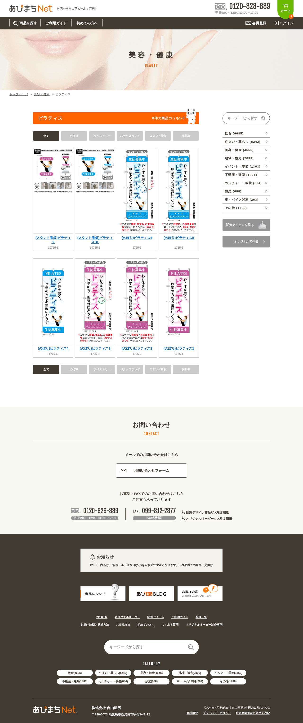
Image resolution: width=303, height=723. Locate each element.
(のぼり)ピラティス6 (137, 238)
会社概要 (192, 713)
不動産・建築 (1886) (241, 175)
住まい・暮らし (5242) (242, 141)
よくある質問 (169, 624)
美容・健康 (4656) (239, 150)
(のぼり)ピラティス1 (179, 348)
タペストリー (102, 136)
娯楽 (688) (233, 191)
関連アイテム (155, 617)
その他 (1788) (236, 208)
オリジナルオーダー (127, 617)
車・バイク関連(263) (190, 681)
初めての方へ (145, 624)
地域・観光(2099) (190, 673)
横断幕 (186, 136)
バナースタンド (130, 136)
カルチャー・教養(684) (113, 681)
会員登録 (259, 23)
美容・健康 (41, 94)
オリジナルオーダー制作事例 (204, 624)
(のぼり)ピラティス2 (137, 348)
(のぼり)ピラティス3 (95, 348)
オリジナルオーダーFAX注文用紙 (209, 518)
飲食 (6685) (234, 133)
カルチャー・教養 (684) (243, 183)
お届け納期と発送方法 (94, 624)
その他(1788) (228, 681)
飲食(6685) (75, 673)
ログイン (286, 23)
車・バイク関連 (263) (241, 199)
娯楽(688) (151, 681)
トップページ (18, 94)
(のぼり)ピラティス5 (179, 238)
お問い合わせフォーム (145, 470)
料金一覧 (201, 617)
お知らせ (101, 617)
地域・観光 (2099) (239, 158)
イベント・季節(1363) (228, 673)
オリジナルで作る (249, 241)
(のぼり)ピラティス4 (53, 348)
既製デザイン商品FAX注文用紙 (207, 512)
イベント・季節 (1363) (242, 166)
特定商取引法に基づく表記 (253, 713)
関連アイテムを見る (240, 225)
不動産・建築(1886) (75, 681)
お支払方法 (123, 624)
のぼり (74, 136)
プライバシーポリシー (217, 713)
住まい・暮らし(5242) (113, 673)
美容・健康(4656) (151, 673)
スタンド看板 (157, 136)
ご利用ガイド (179, 617)
